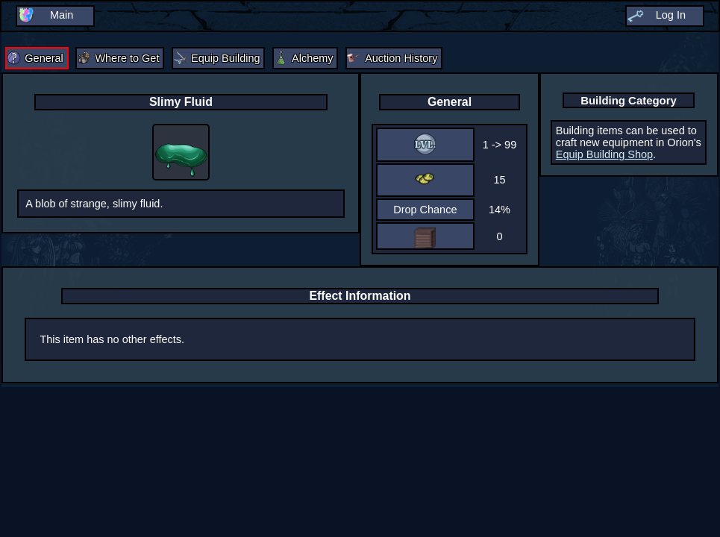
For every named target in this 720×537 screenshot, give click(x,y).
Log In (671, 15)
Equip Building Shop (604, 154)
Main (61, 15)
